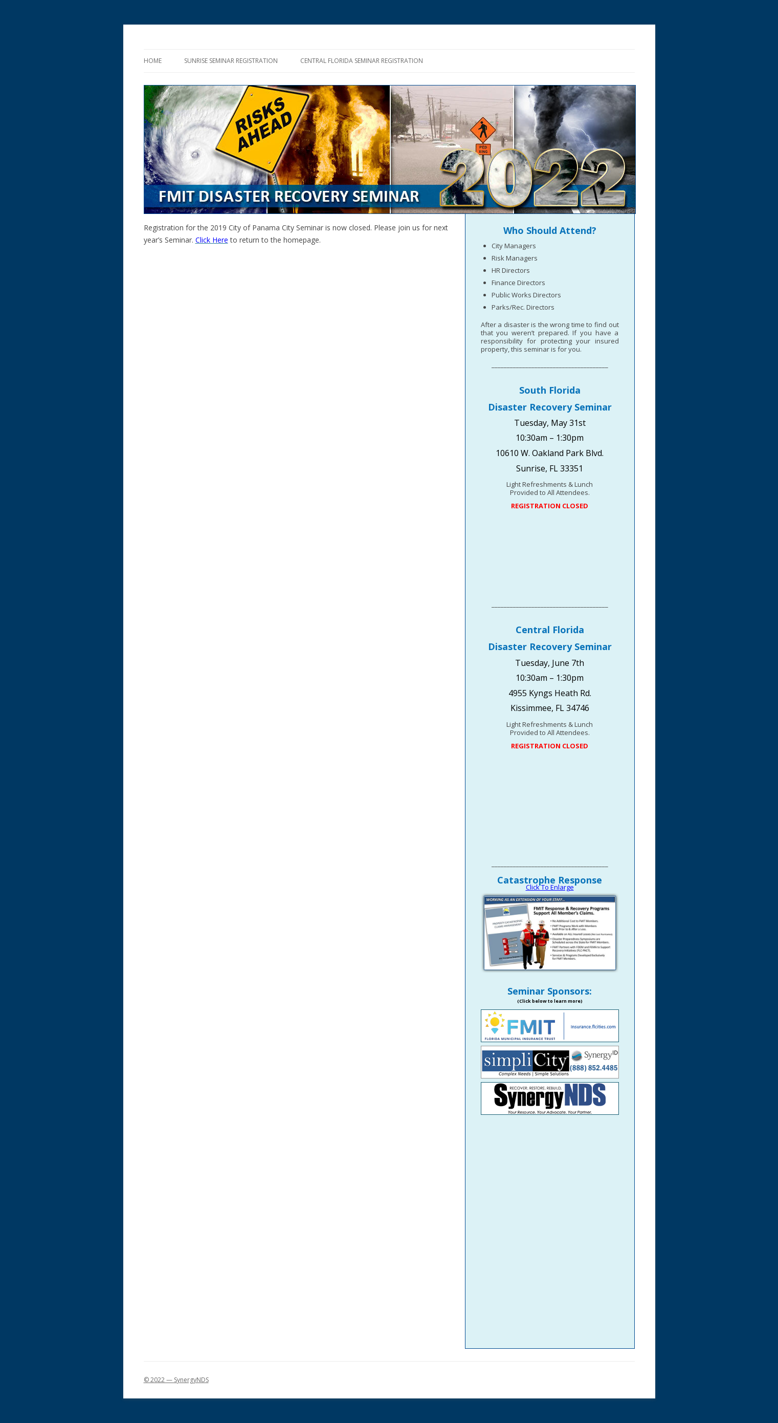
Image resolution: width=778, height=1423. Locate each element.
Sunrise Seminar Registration (231, 60)
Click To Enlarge (550, 887)
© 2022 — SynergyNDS (176, 1379)
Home (153, 60)
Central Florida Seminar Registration (361, 60)
